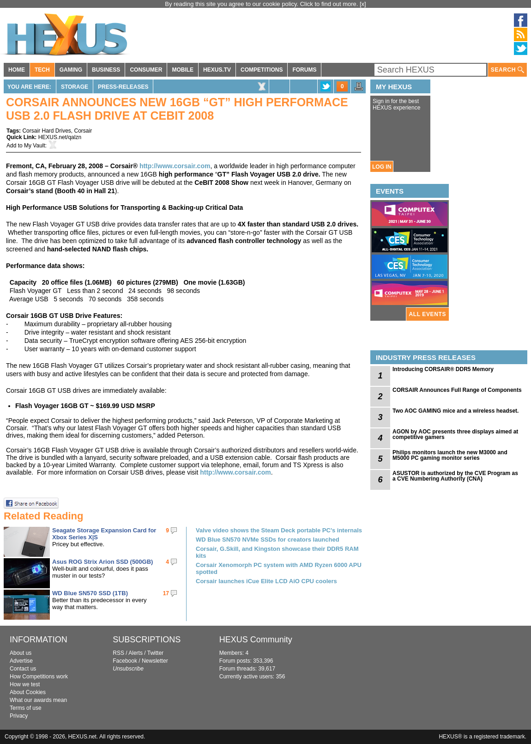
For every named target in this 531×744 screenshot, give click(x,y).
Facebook (125, 661)
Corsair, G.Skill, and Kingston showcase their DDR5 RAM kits (277, 552)
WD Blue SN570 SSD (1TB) (90, 593)
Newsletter (155, 661)
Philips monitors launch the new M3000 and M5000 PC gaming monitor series (449, 455)
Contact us (23, 668)
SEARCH (507, 70)
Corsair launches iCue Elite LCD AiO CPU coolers (266, 581)
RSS (118, 653)
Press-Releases (123, 87)
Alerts (135, 653)
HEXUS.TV (217, 70)
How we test (25, 684)
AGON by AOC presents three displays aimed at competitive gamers (455, 434)
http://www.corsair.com (175, 166)
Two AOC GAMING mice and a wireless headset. (455, 411)
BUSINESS (106, 70)
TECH (42, 70)
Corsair (83, 131)
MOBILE (182, 70)
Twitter (155, 653)
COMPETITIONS (262, 70)
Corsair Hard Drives (46, 131)
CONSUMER (146, 70)
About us (20, 653)
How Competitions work (39, 676)
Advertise (21, 661)
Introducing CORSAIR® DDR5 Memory (443, 369)
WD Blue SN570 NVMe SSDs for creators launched (267, 539)
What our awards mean (38, 700)
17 (166, 593)
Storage (74, 87)
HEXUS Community (255, 639)
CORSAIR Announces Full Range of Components (457, 390)
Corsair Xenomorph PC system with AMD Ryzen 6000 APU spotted (279, 568)
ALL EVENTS (427, 314)
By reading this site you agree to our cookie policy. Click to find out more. (262, 3)
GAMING (71, 70)
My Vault (34, 145)
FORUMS (304, 70)
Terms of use (26, 708)
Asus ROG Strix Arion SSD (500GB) (102, 561)
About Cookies (28, 692)
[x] (363, 3)
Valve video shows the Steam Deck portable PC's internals (279, 530)
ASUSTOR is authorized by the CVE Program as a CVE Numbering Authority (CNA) (455, 476)
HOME (16, 70)
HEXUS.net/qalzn (59, 137)
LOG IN (381, 167)
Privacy (19, 716)
